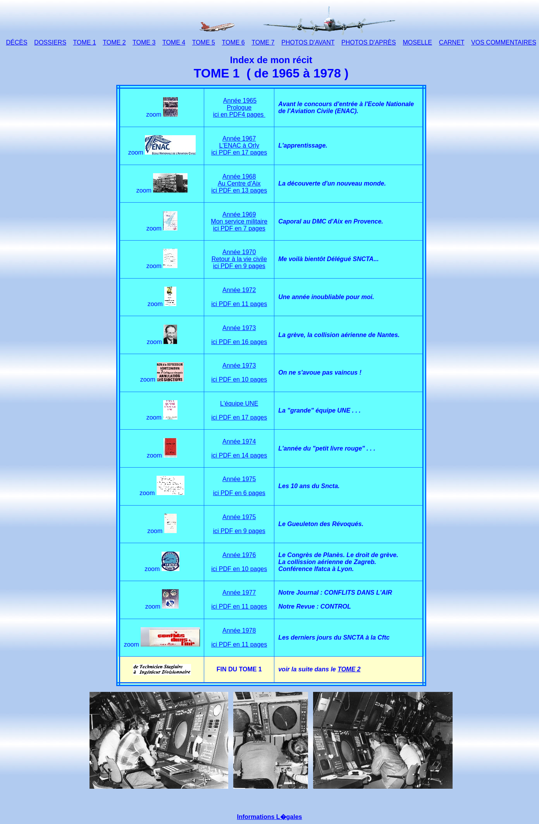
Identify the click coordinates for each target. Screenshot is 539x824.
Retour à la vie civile (239, 259)
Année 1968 (239, 176)
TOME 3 (144, 42)
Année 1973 (239, 328)
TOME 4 (173, 42)
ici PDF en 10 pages (239, 379)
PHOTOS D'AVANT (307, 42)
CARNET (452, 42)
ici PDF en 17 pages (239, 152)
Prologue (239, 107)
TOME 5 (203, 42)
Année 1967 (239, 138)
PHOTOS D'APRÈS (368, 42)
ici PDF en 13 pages (239, 190)
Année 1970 (239, 252)
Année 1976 (239, 555)
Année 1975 (239, 479)
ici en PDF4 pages (239, 114)
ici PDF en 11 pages (239, 304)
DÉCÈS (16, 42)
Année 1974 (239, 441)
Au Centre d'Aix (239, 183)
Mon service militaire (239, 221)
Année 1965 (240, 100)
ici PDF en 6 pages (239, 493)
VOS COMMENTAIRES (503, 42)
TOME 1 (84, 42)
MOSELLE (417, 42)
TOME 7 (262, 42)
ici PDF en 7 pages (239, 228)
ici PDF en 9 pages (239, 266)
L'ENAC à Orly (239, 145)
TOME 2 (114, 42)
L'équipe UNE (239, 403)
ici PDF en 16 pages (239, 342)
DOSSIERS (50, 42)
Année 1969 (239, 214)
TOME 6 (233, 42)
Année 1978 (239, 630)
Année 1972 (239, 290)
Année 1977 (239, 592)
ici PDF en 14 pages (239, 455)
